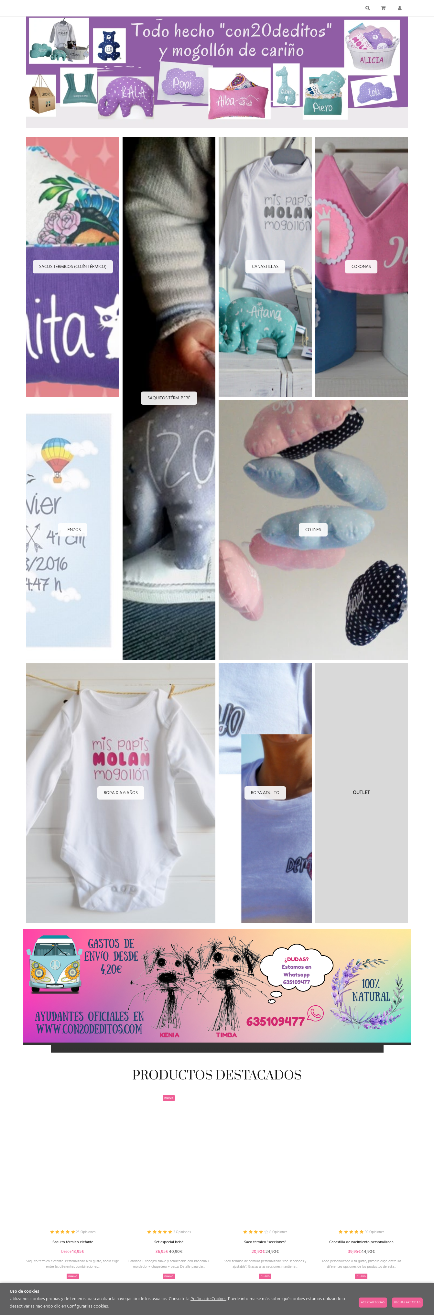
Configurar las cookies (87, 1306)
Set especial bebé (169, 1243)
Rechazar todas (407, 1302)
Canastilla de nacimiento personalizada (361, 1243)
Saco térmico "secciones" (265, 1243)
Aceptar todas (373, 1302)
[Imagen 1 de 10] (217, 73)
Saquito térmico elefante (72, 1243)
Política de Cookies (208, 1299)
